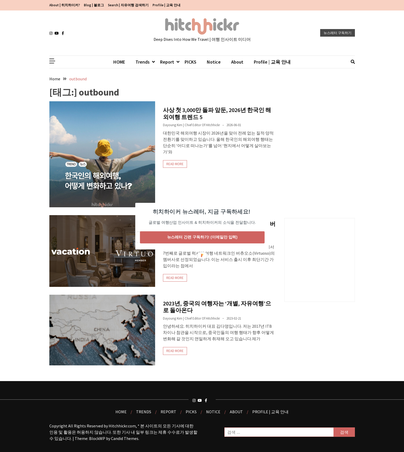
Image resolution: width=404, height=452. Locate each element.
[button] (201, 211)
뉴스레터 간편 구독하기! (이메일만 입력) (202, 237)
